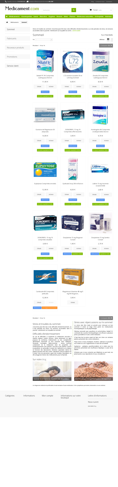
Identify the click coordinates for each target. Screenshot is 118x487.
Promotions (12, 367)
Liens (25, 471)
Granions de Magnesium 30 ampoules (45, 131)
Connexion (109, 1)
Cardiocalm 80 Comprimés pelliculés (45, 293)
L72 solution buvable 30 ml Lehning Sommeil (73, 77)
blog (44, 359)
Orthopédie (99, 16)
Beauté (59, 16)
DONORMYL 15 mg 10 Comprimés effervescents (73, 131)
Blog (92, 1)
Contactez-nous (100, 1)
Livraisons (26, 451)
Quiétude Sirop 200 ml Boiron (73, 184)
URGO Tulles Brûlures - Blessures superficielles (23, 115)
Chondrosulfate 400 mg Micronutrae (22, 191)
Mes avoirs (45, 446)
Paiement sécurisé (29, 469)
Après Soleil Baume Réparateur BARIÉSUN (22, 287)
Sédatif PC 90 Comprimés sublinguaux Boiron (45, 77)
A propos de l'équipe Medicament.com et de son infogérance (30, 464)
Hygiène (52, 16)
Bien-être (43, 16)
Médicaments (14, 16)
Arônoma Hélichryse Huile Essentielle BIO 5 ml (22, 229)
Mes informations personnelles (47, 451)
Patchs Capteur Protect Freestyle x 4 (23, 268)
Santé (36, 16)
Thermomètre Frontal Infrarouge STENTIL (23, 59)
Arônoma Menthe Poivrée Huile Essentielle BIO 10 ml (23, 209)
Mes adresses (46, 448)
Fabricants (11, 41)
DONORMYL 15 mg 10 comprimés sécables (45, 239)
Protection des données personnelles (31, 474)
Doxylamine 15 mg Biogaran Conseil (73, 239)
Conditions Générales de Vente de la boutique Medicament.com (31, 458)
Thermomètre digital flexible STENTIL (22, 172)
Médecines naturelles (85, 16)
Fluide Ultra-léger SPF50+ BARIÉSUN (22, 344)
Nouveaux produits (15, 54)
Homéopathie (26, 16)
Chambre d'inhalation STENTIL (22, 153)
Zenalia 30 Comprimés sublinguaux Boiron (100, 77)
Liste (112, 40)
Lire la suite (76, 30)
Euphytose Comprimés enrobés (45, 184)
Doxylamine (10, 35)
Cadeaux (7, 470)
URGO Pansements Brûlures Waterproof (22, 134)
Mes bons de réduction (49, 455)
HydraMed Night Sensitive (21, 249)
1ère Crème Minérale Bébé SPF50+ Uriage (23, 307)
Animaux (108, 16)
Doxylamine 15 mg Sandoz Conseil (100, 239)
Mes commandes (47, 443)
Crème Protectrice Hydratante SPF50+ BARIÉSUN (22, 325)
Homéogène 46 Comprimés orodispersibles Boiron (100, 131)
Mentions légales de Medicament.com (29, 454)
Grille (108, 40)
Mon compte (47, 439)
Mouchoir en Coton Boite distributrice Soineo (22, 79)
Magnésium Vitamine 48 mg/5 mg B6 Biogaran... (73, 293)
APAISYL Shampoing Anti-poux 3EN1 (22, 97)
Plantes (72, 16)
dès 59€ (50, 1)
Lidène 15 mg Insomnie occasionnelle (100, 185)
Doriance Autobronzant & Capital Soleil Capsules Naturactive (23, 374)
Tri (33, 39)
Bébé (66, 16)
